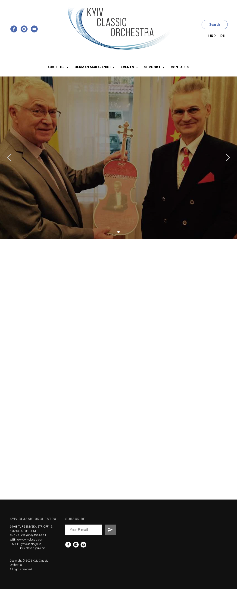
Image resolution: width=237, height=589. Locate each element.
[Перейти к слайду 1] (118, 232)
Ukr (212, 36)
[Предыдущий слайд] (9, 157)
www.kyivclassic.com (30, 539)
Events (128, 67)
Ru (222, 36)
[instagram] (24, 28)
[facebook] (13, 28)
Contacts (180, 67)
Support (153, 67)
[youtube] (34, 28)
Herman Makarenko (93, 67)
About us (56, 67)
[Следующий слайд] (228, 157)
